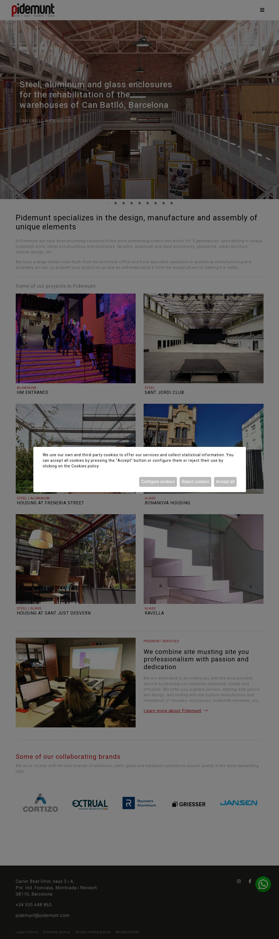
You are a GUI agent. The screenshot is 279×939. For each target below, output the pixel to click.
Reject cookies (195, 482)
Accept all (225, 482)
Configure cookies (158, 482)
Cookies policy (85, 466)
